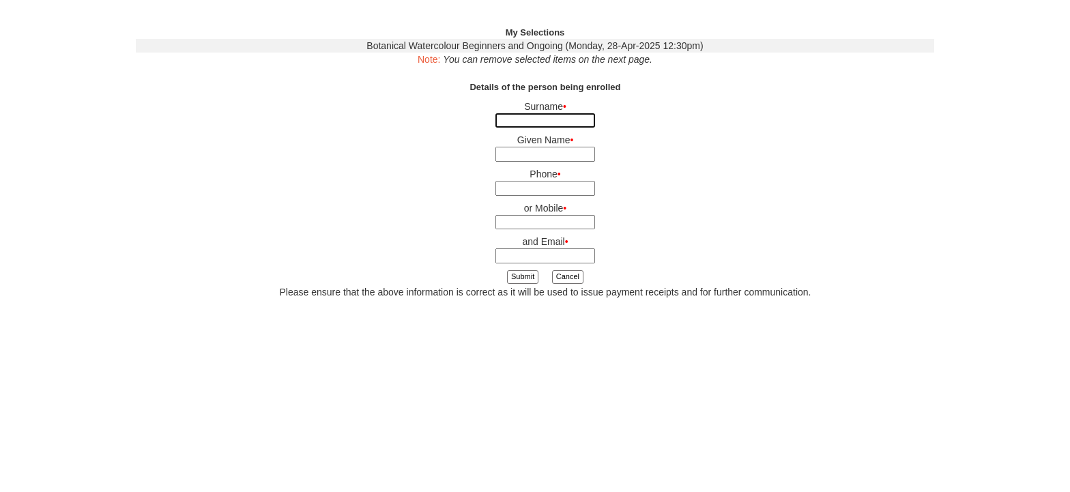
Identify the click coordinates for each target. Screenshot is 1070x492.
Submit (522, 276)
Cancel (567, 276)
